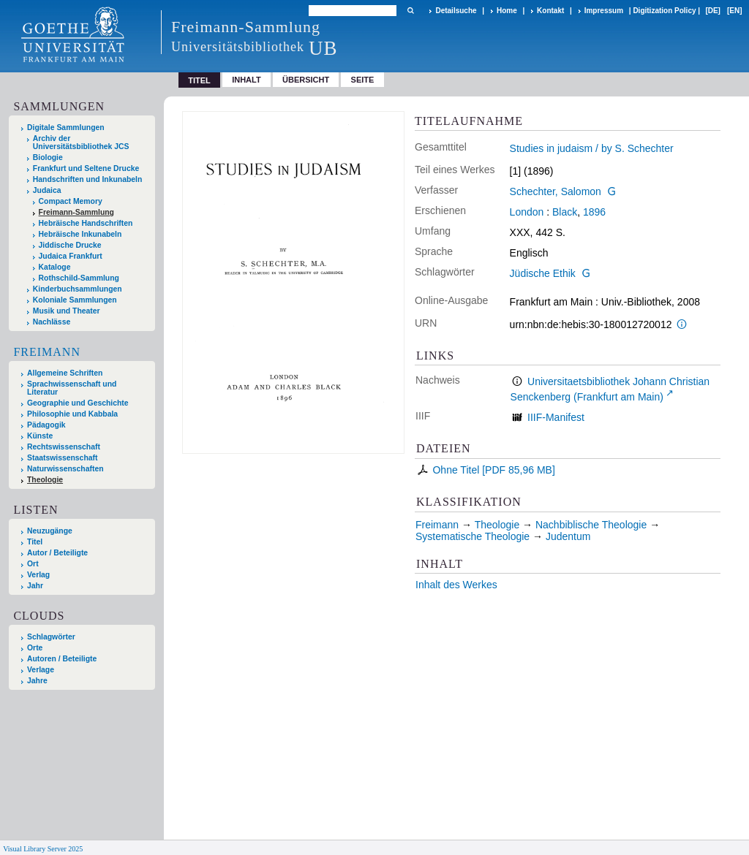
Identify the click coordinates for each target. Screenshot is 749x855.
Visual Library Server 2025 (43, 849)
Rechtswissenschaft (63, 447)
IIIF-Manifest (555, 417)
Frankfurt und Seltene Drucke (86, 168)
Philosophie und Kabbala (72, 414)
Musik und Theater (66, 311)
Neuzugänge (49, 531)
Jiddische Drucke (70, 245)
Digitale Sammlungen (66, 127)
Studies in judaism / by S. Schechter (592, 148)
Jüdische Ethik (543, 273)
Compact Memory (70, 201)
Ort (33, 564)
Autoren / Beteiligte (62, 659)
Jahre (37, 681)
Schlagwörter (51, 637)
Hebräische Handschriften (86, 223)
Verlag (38, 575)
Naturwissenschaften (65, 469)
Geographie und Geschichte (78, 403)
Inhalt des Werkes (456, 584)
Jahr (35, 586)
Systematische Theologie (472, 536)
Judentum (568, 536)
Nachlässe (51, 322)
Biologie (48, 157)
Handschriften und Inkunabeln (88, 179)
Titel (34, 542)
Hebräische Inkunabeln (80, 234)
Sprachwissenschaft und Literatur (71, 388)
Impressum (603, 11)
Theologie (45, 480)
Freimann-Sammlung (76, 212)
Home (507, 11)
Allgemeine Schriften (64, 373)
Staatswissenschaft (62, 458)
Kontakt (550, 11)
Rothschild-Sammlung (79, 278)
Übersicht (305, 79)
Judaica (47, 190)
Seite (362, 79)
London (527, 212)
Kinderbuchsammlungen (77, 289)
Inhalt (246, 79)
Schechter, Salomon (555, 191)
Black (564, 212)
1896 (594, 212)
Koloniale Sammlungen (75, 300)
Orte (34, 648)
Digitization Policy (664, 11)
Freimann (46, 352)
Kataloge (55, 267)
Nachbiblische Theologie (591, 525)
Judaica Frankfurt (70, 256)
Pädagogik (46, 425)
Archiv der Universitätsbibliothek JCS (81, 142)
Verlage (40, 670)
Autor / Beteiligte (57, 553)
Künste (40, 436)
